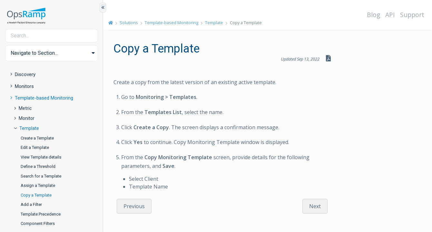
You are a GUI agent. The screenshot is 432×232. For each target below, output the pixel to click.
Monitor (26, 118)
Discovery (25, 74)
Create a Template (37, 138)
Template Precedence (41, 214)
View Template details (41, 157)
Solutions (129, 22)
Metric (25, 108)
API (390, 14)
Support (412, 14)
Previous (134, 206)
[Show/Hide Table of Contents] (102, 8)
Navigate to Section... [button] (34, 53)
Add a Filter (31, 204)
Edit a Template (35, 147)
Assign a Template (38, 185)
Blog (373, 14)
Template (29, 128)
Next (315, 206)
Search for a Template (41, 176)
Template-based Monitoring (44, 98)
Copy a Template (36, 195)
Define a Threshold (38, 166)
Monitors (24, 86)
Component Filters (38, 223)
